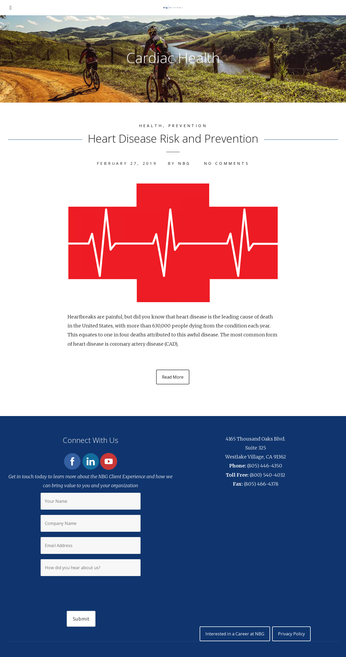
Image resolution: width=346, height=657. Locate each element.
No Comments (226, 163)
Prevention (187, 125)
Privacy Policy (291, 634)
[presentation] (90, 589)
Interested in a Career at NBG (234, 634)
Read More (173, 377)
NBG (184, 163)
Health (151, 125)
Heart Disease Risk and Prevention (173, 138)
